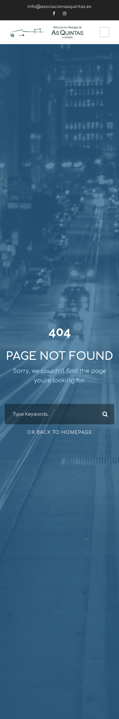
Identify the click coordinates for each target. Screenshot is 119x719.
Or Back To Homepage (59, 432)
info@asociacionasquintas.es (59, 6)
